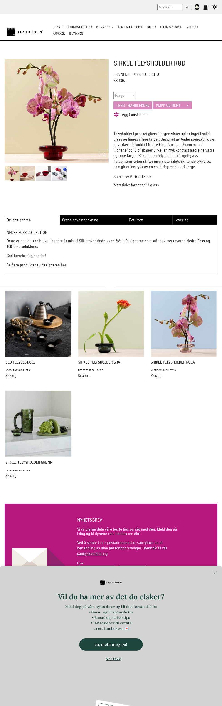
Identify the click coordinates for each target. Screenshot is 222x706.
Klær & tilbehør (130, 27)
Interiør (191, 27)
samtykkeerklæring (92, 553)
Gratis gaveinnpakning (80, 220)
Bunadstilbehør (79, 27)
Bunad (57, 27)
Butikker (76, 33)
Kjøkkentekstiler (136, 56)
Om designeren (19, 220)
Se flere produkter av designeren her (36, 265)
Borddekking (82, 56)
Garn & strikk (170, 27)
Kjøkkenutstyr (107, 56)
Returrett (136, 220)
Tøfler (151, 27)
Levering (181, 220)
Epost (80, 563)
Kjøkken (58, 33)
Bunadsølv (104, 27)
